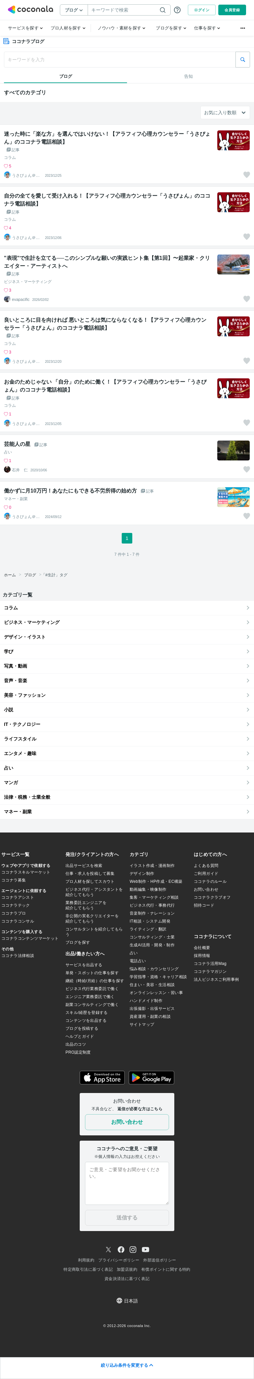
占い (8, 452)
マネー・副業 (16, 499)
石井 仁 (20, 470)
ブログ (30, 575)
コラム (10, 158)
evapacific (20, 300)
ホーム (10, 575)
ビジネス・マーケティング (28, 282)
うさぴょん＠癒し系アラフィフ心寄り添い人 (26, 175)
